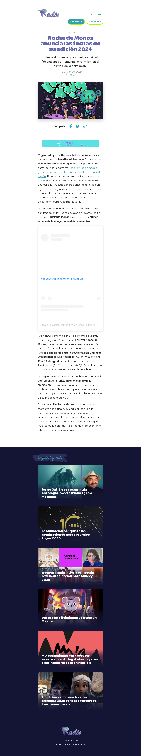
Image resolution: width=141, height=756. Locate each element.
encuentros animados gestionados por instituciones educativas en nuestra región (70, 172)
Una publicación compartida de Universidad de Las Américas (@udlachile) (84, 324)
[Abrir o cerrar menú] (99, 13)
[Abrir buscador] (90, 13)
